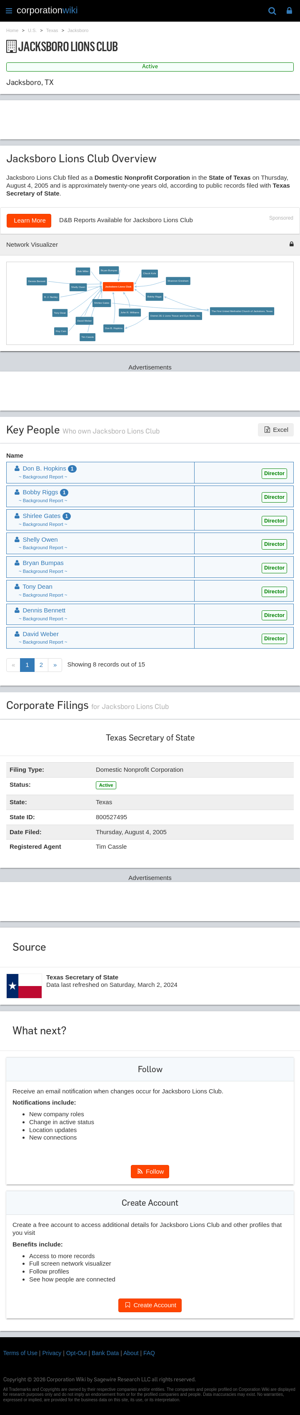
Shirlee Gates (101, 303)
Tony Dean (60, 312)
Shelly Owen (78, 287)
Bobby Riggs (155, 296)
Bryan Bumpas (109, 270)
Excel (275, 429)
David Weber (85, 320)
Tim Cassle (87, 337)
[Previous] (13, 665)
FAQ (149, 1353)
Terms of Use (20, 1353)
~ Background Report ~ (43, 476)
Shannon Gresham (178, 280)
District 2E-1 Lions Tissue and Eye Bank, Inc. (175, 316)
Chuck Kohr (149, 273)
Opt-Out (76, 1353)
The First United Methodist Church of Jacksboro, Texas (242, 311)
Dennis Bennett (36, 281)
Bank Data (105, 1353)
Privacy (51, 1353)
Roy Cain (61, 331)
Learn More (29, 220)
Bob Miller (83, 271)
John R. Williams (129, 312)
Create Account (150, 1304)
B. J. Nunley (51, 296)
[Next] (55, 665)
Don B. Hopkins (113, 328)
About (131, 1353)
